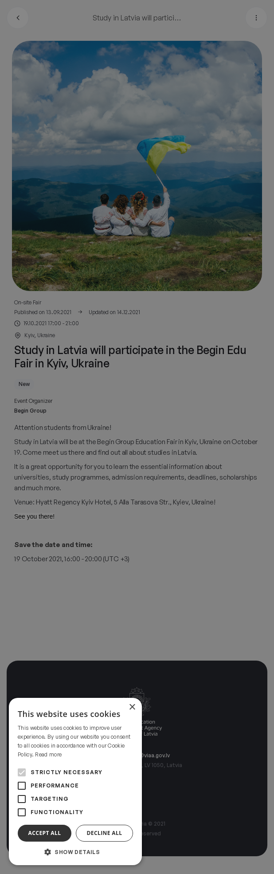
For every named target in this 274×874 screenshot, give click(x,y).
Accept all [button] (44, 833)
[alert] (137, 437)
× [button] (132, 707)
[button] (75, 851)
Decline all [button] (104, 833)
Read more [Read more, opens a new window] (48, 754)
